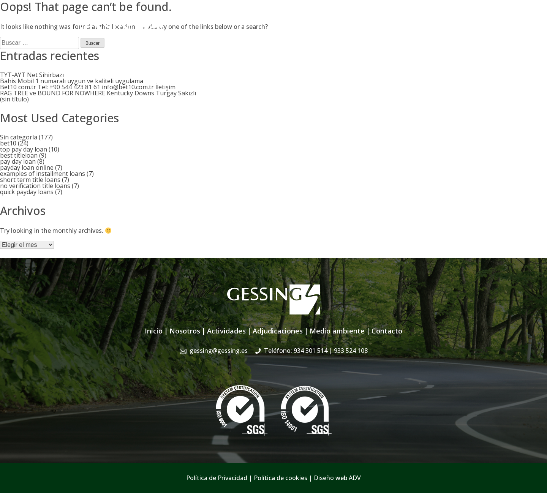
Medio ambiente (337, 330)
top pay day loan (23, 149)
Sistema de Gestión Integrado (399, 37)
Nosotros (245, 37)
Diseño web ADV (337, 478)
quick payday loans (27, 192)
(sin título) (14, 99)
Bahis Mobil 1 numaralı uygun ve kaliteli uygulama (71, 81)
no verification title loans (35, 186)
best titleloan (19, 155)
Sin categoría (18, 137)
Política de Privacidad (216, 478)
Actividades (282, 37)
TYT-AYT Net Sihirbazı (32, 75)
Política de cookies (280, 478)
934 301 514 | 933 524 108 (440, 21)
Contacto (463, 37)
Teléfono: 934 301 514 (316, 350)
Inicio (217, 37)
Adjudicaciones (327, 37)
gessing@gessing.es (358, 21)
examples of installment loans (42, 173)
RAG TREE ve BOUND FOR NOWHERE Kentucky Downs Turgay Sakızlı (98, 93)
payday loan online (27, 167)
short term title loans (30, 179)
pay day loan (18, 161)
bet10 (8, 143)
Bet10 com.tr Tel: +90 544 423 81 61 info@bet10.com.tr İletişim (87, 87)
